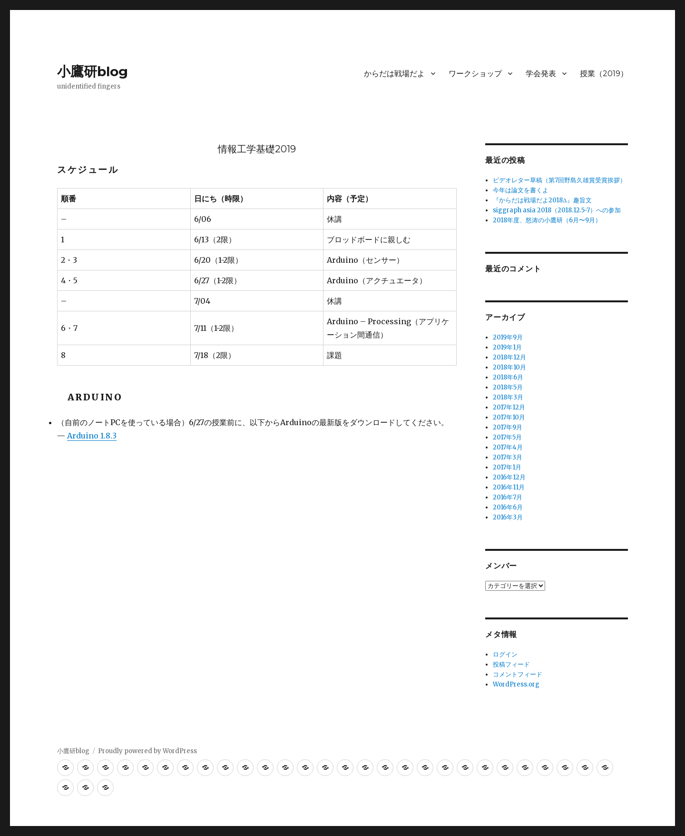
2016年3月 (508, 517)
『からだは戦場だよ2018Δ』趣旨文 (542, 200)
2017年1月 (507, 467)
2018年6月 (508, 377)
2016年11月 (509, 487)
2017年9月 (507, 427)
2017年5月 (507, 437)
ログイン (505, 654)
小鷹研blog (92, 71)
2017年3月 (507, 457)
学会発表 (541, 73)
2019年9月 (508, 337)
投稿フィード (511, 664)
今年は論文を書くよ (520, 190)
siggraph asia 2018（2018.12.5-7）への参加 (557, 210)
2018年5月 (508, 387)
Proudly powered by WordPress (147, 751)
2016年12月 (509, 477)
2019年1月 (507, 347)
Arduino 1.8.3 (92, 435)
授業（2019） (604, 73)
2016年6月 (508, 507)
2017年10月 (509, 417)
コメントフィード (517, 674)
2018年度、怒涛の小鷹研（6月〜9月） (547, 220)
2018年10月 (509, 367)
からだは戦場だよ (394, 73)
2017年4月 (508, 447)
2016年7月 (507, 497)
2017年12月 (509, 407)
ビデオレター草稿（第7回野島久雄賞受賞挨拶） (559, 180)
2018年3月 (508, 397)
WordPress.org (516, 684)
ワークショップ (475, 73)
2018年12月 (509, 357)
